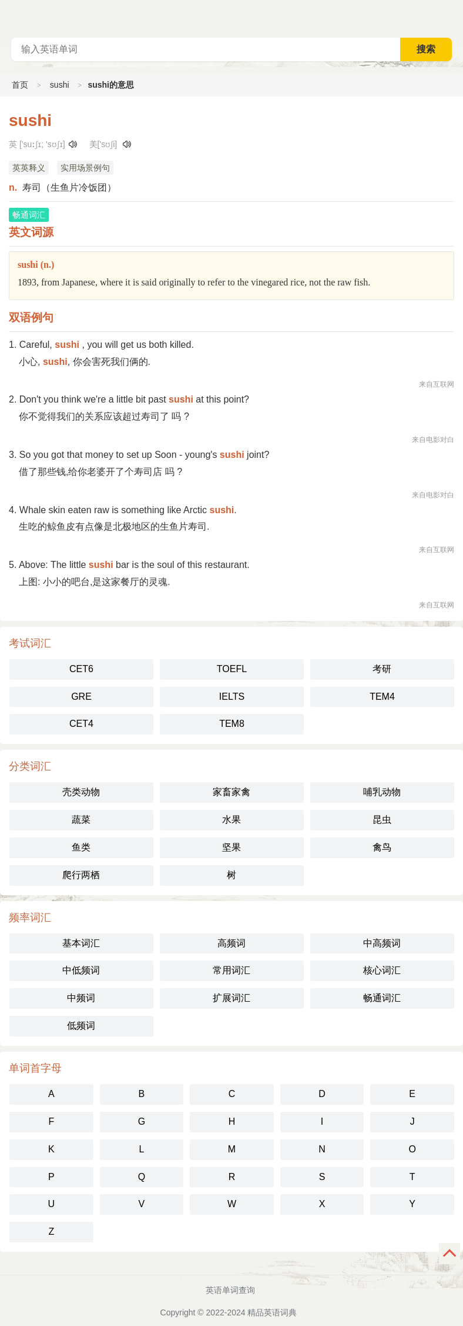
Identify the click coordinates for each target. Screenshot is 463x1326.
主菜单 (453, 17)
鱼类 (81, 847)
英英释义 (28, 167)
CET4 (81, 724)
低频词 (81, 1026)
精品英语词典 (272, 1312)
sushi (59, 85)
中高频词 (382, 943)
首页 (20, 85)
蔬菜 (81, 820)
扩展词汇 (231, 998)
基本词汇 (81, 943)
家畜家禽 (231, 792)
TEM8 (231, 724)
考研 (382, 669)
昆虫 (382, 820)
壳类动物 (81, 792)
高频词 (231, 943)
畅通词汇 (382, 998)
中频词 (81, 998)
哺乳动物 (382, 792)
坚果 (231, 847)
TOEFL (232, 669)
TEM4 (382, 697)
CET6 (81, 669)
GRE (81, 697)
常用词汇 (231, 970)
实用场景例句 (85, 167)
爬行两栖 (81, 875)
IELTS (231, 697)
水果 (231, 820)
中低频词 (81, 970)
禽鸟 (382, 847)
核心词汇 (382, 970)
